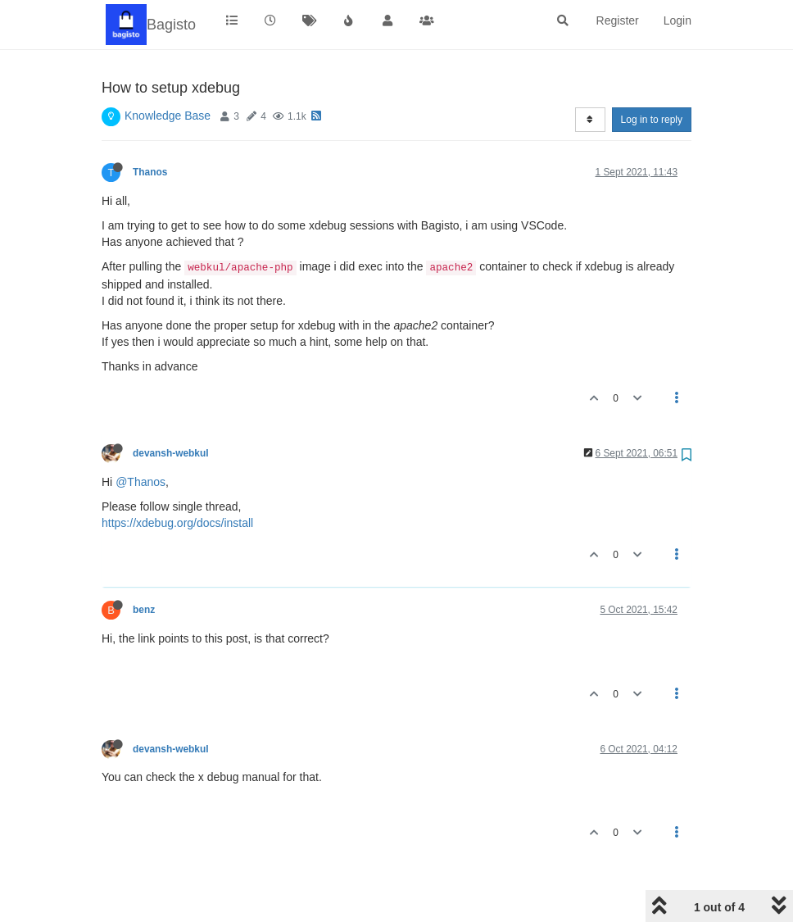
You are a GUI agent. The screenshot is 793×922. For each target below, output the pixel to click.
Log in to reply (651, 119)
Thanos (150, 172)
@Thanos (140, 481)
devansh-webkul (171, 453)
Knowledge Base (168, 115)
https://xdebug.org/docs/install (177, 522)
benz (144, 609)
